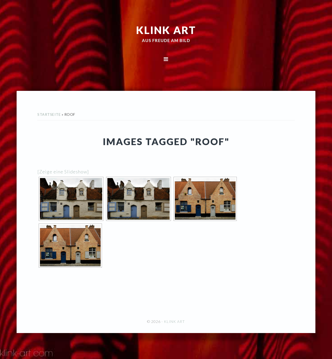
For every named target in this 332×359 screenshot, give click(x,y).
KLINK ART (166, 30)
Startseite (49, 114)
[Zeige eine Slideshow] (63, 171)
